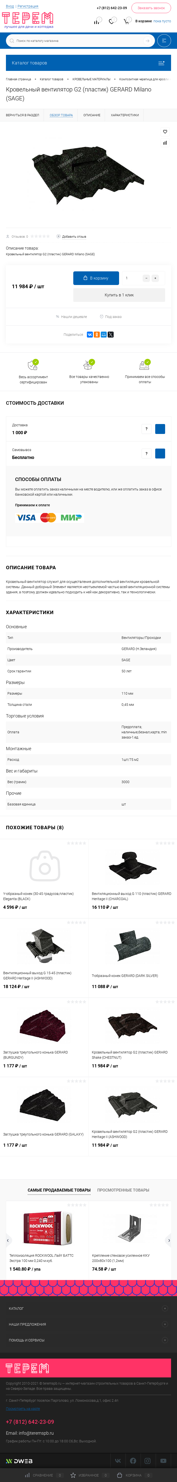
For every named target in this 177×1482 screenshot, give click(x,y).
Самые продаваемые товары (59, 1190)
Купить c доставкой (160, 429)
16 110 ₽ (133, 910)
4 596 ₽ (44, 910)
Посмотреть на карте (23, 1409)
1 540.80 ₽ (25, 1269)
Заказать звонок (151, 8)
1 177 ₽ (44, 1069)
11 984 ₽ (133, 1069)
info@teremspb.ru (36, 1433)
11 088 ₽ (133, 989)
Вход (10, 6)
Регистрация (28, 6)
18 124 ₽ (44, 989)
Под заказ (111, 316)
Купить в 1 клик (119, 295)
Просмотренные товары (123, 1190)
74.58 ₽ (104, 1269)
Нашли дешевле (71, 316)
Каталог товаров (88, 63)
